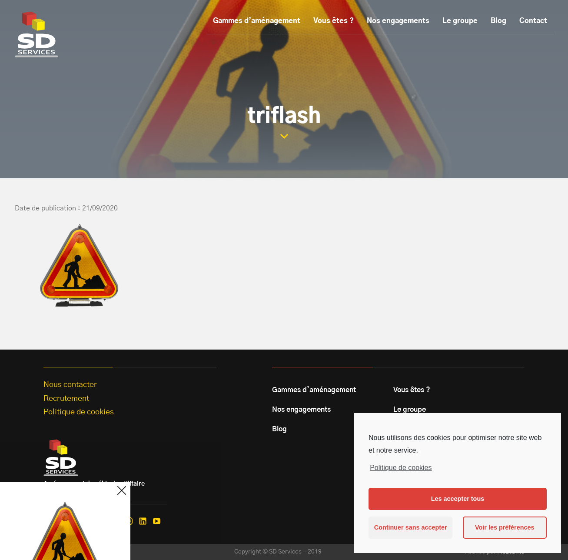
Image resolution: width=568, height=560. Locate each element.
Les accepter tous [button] (457, 498)
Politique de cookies (401, 467)
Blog (498, 20)
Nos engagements (398, 20)
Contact (533, 20)
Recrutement (66, 399)
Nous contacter (70, 385)
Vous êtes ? (333, 20)
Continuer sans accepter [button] (410, 527)
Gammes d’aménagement (256, 20)
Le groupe (460, 20)
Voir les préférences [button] (505, 527)
